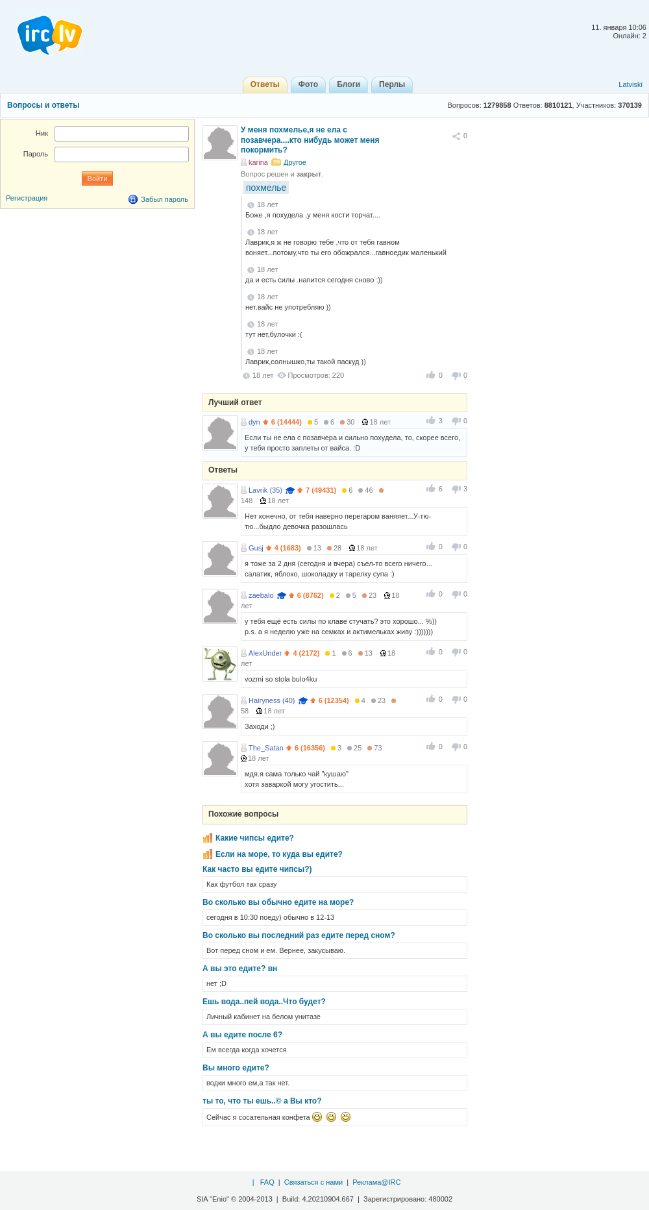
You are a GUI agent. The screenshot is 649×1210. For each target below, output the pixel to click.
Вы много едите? (235, 1067)
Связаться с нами (313, 1182)
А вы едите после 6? (242, 1034)
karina (258, 162)
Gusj (256, 548)
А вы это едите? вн (239, 968)
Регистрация (26, 198)
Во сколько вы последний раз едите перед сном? (298, 935)
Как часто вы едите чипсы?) (257, 869)
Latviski (630, 84)
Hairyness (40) (272, 700)
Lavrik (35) (265, 490)
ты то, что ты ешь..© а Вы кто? (262, 1100)
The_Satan (266, 748)
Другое (295, 162)
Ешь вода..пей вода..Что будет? (264, 1001)
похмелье (266, 187)
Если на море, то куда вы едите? (279, 854)
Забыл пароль (164, 199)
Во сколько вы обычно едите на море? (278, 902)
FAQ (267, 1182)
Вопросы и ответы (43, 105)
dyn (254, 422)
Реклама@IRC (376, 1182)
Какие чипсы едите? (254, 838)
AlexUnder (265, 653)
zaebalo (261, 595)
